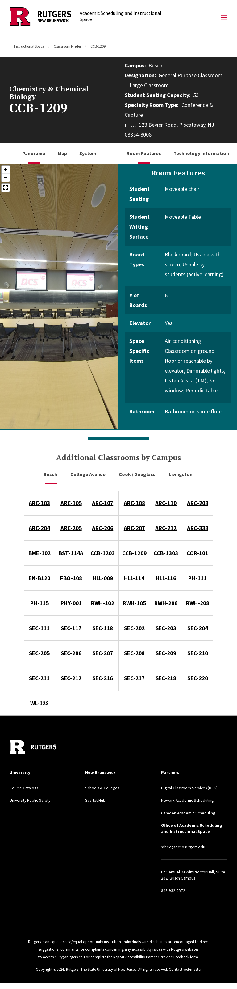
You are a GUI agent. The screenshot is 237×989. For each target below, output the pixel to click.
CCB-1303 (166, 553)
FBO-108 (71, 578)
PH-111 (197, 578)
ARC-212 (166, 528)
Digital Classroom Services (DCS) (191, 788)
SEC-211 (39, 678)
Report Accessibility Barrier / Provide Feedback (151, 956)
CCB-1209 (134, 553)
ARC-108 (134, 503)
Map (62, 153)
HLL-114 (134, 578)
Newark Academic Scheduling (188, 800)
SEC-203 (166, 628)
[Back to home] (33, 747)
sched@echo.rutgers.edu (184, 846)
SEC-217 (134, 678)
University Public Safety (31, 800)
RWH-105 (134, 603)
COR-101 (197, 553)
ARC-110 (166, 503)
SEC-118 (102, 628)
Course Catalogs (25, 788)
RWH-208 (197, 603)
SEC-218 (166, 678)
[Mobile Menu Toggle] (224, 17)
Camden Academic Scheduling (189, 812)
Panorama (33, 153)
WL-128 (39, 703)
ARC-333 (197, 528)
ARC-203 (197, 503)
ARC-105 (71, 503)
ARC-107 (102, 503)
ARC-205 (71, 528)
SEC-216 (102, 678)
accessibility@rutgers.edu (63, 956)
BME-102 (39, 553)
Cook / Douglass (137, 474)
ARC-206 (102, 528)
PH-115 (39, 603)
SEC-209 (166, 653)
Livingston (181, 474)
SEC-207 (102, 653)
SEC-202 (134, 628)
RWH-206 (165, 603)
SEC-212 (71, 678)
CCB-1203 (102, 553)
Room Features (144, 153)
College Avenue (88, 474)
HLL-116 (166, 578)
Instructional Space (29, 46)
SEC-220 (197, 678)
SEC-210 (197, 653)
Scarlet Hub (95, 800)
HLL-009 (103, 578)
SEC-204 (197, 628)
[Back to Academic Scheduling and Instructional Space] (40, 17)
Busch (51, 474)
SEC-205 (39, 653)
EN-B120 (39, 578)
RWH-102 (102, 603)
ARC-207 (134, 528)
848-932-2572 (173, 890)
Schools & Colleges (103, 788)
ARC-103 (39, 503)
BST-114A (71, 553)
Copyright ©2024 (49, 968)
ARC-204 (39, 528)
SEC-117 (71, 628)
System (87, 153)
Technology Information (201, 153)
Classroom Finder (67, 46)
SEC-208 (134, 653)
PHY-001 (71, 603)
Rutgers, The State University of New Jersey (101, 968)
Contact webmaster (185, 968)
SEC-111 (39, 628)
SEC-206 (71, 653)
